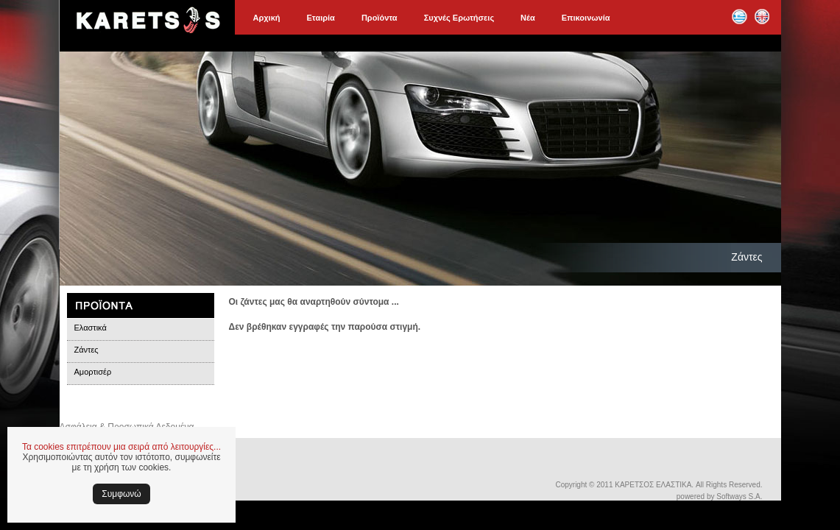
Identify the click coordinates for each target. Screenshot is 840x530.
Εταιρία (321, 17)
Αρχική (266, 17)
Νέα (527, 17)
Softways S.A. (739, 496)
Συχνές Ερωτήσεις (459, 17)
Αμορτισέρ (93, 371)
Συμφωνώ (121, 494)
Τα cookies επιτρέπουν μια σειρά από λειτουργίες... (121, 447)
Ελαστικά (90, 327)
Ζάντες (86, 349)
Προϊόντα (379, 17)
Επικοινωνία (586, 17)
